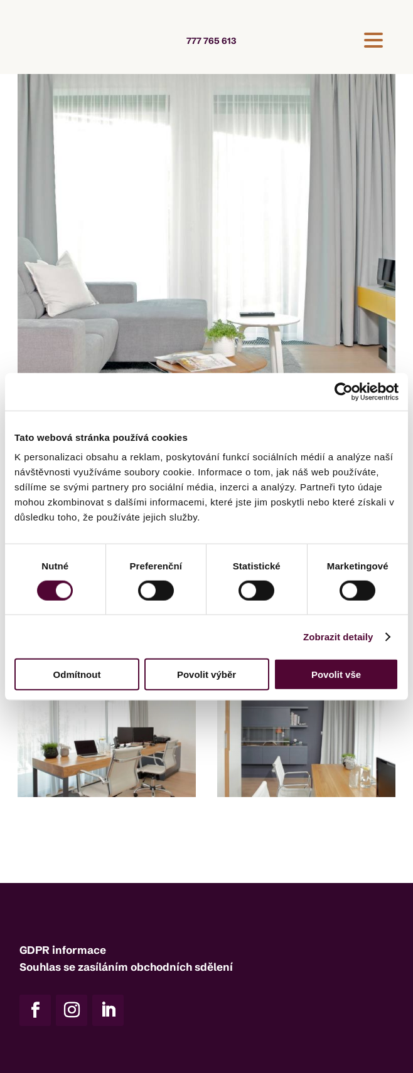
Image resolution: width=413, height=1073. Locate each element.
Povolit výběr (206, 674)
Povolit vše (336, 674)
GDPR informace (62, 949)
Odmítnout (77, 674)
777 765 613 (211, 40)
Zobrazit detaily (338, 636)
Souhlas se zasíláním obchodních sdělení (126, 966)
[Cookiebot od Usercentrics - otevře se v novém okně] (344, 391)
